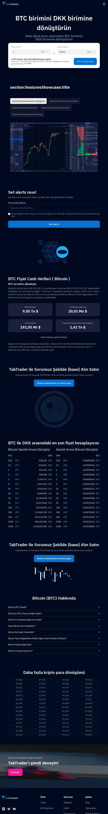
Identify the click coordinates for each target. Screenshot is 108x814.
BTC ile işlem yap (85, 61)
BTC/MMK (65, 708)
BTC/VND (42, 729)
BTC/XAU (89, 729)
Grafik (66, 810)
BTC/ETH (42, 696)
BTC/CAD (65, 688)
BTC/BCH (89, 680)
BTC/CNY (42, 692)
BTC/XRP (65, 733)
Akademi (68, 804)
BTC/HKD (19, 700)
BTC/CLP (19, 692)
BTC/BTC (42, 688)
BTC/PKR (42, 717)
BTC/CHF (88, 688)
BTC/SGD (65, 721)
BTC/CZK (65, 692)
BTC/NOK (65, 712)
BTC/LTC (42, 708)
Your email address (17, 203)
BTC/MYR (19, 712)
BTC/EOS (19, 696)
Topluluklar (90, 810)
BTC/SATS (65, 737)
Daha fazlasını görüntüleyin (54, 337)
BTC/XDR (19, 733)
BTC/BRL (19, 688)
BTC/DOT (89, 692)
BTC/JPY (42, 704)
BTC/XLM (42, 733)
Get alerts (54, 224)
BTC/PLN (65, 717)
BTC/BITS (89, 737)
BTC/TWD (42, 725)
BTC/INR (19, 704)
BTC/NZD (89, 712)
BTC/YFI (88, 733)
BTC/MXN (89, 708)
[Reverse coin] (54, 53)
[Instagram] (3, 811)
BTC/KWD (89, 704)
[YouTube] (14, 811)
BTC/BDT (19, 684)
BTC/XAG (65, 729)
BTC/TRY (19, 725)
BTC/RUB (88, 717)
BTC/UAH (65, 725)
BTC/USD (88, 725)
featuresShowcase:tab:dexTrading (26, 114)
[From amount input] (24, 52)
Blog (87, 804)
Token (43, 804)
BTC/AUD (65, 680)
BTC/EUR (65, 696)
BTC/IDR (65, 700)
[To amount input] (70, 52)
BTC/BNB (89, 684)
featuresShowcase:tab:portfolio (53, 108)
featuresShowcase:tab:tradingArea (27, 101)
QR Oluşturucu (47, 810)
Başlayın (15, 774)
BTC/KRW (65, 704)
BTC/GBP (89, 696)
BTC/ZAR (19, 737)
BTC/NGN (42, 712)
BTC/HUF (42, 700)
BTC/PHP (19, 717)
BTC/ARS (42, 680)
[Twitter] (8, 811)
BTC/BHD (42, 684)
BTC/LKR (19, 708)
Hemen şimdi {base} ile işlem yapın (54, 383)
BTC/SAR (19, 721)
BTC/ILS (88, 700)
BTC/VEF (19, 729)
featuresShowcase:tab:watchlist (60, 101)
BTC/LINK (42, 737)
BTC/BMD (65, 684)
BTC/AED (19, 680)
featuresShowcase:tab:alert (23, 108)
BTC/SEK (42, 721)
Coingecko (56, 61)
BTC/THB (89, 721)
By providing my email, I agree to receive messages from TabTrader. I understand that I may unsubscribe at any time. (55, 215)
